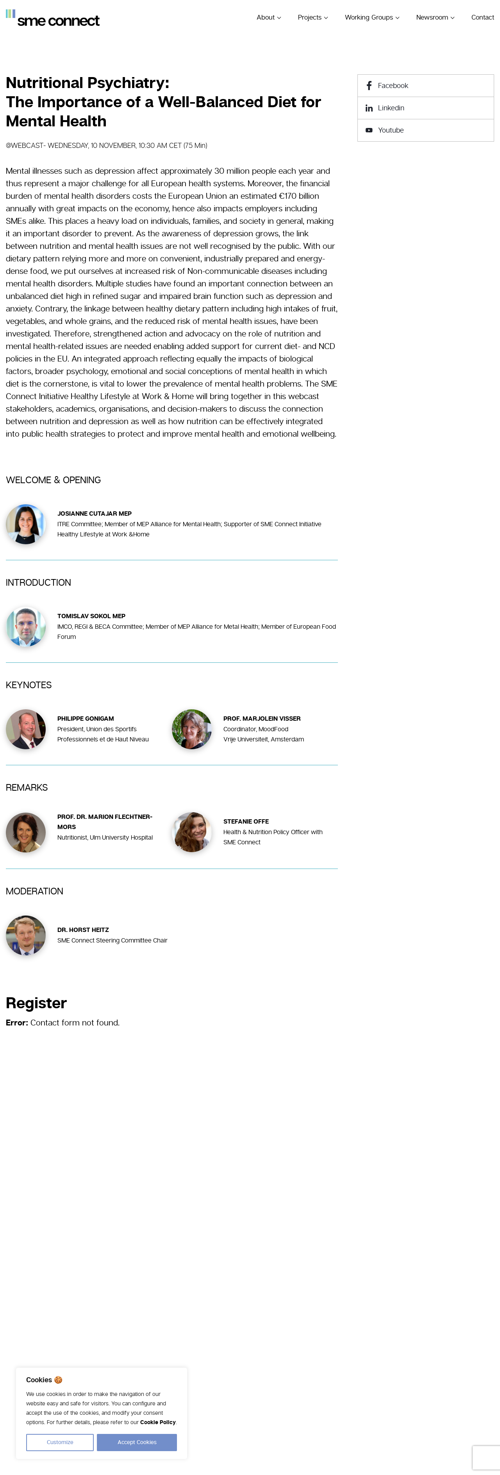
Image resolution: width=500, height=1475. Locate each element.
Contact (482, 17)
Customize (60, 1442)
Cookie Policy (158, 1422)
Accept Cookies (137, 1442)
